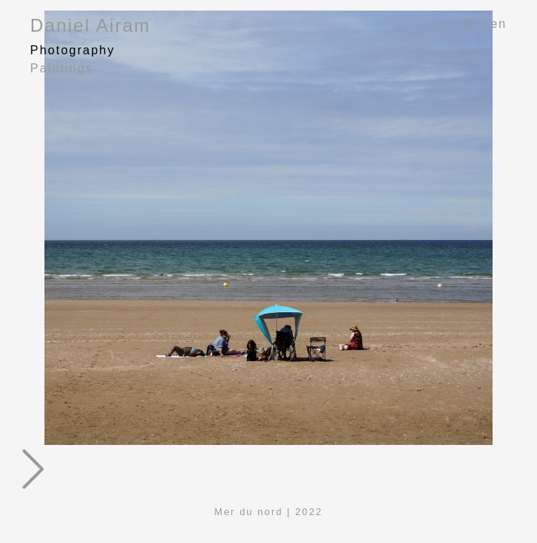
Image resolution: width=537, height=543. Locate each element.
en (498, 23)
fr (470, 23)
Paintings (61, 68)
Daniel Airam (90, 25)
